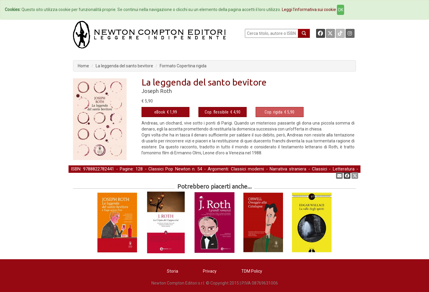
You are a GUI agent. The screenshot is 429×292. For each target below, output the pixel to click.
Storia (172, 271)
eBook (159, 112)
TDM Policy (251, 271)
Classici (319, 169)
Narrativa (79, 175)
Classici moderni (247, 169)
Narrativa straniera (288, 169)
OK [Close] (340, 9)
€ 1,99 (165, 112)
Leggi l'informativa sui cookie (309, 9)
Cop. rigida (273, 112)
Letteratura (344, 169)
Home (83, 65)
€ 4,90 (222, 112)
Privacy (210, 271)
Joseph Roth (157, 91)
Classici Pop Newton (169, 169)
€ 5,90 (279, 112)
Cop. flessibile (217, 112)
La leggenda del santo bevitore (124, 65)
